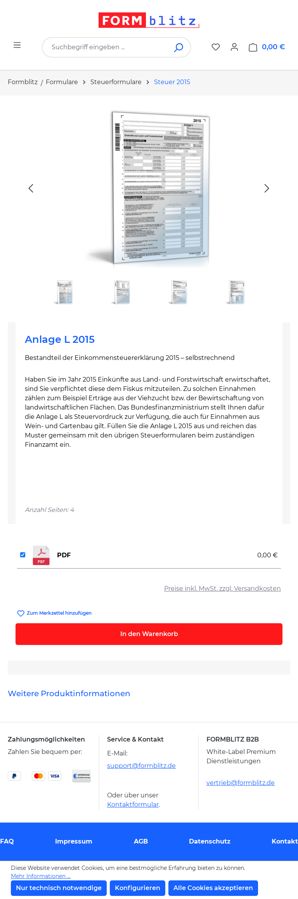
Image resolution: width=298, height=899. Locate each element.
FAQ (7, 841)
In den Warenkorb (149, 634)
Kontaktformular (133, 804)
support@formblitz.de (141, 765)
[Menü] (17, 45)
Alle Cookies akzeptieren (213, 888)
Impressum (73, 841)
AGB (141, 841)
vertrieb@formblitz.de (240, 783)
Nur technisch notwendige (59, 888)
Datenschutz (209, 841)
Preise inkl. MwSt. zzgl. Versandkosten (222, 588)
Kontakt (285, 841)
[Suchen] (179, 47)
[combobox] (105, 47)
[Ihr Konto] (234, 47)
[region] (149, 205)
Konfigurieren (137, 888)
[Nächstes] (267, 188)
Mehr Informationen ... (41, 876)
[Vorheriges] (30, 188)
